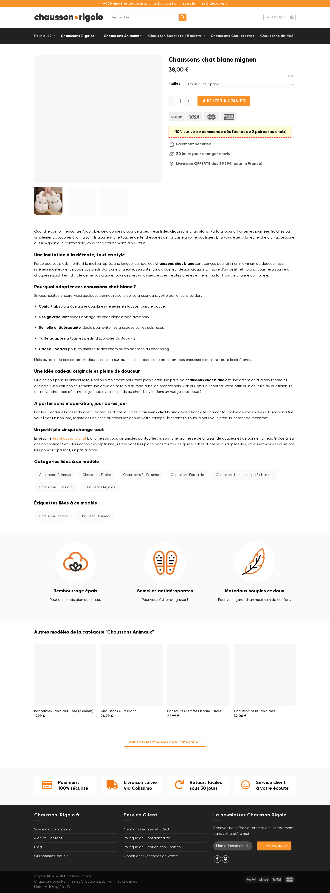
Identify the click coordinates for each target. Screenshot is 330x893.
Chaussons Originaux (56, 487)
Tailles (175, 83)
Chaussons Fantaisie (187, 475)
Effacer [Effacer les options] (290, 76)
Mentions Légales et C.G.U (146, 829)
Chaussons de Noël (277, 36)
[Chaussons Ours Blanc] (132, 675)
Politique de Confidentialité (147, 838)
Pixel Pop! (67, 887)
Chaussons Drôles (97, 475)
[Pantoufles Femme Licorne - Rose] (198, 675)
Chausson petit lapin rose (254, 711)
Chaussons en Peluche (141, 475)
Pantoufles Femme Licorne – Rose (194, 711)
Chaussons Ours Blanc (118, 711)
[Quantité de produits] (180, 101)
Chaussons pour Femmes (101, 881)
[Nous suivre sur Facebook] (217, 859)
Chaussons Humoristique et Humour (245, 475)
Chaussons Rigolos (79, 36)
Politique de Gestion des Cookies (152, 847)
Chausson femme (53, 516)
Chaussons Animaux (123, 36)
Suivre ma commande (52, 829)
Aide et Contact (48, 838)
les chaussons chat (69, 438)
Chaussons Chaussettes (232, 36)
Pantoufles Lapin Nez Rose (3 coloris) (63, 711)
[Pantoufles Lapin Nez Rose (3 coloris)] (65, 675)
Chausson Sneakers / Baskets (176, 36)
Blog (38, 847)
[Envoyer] (182, 17)
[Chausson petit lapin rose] (265, 675)
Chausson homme (94, 516)
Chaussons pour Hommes (54, 881)
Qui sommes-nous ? (51, 856)
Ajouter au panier (224, 101)
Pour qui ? (44, 36)
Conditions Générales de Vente (151, 856)
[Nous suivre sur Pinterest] (225, 859)
